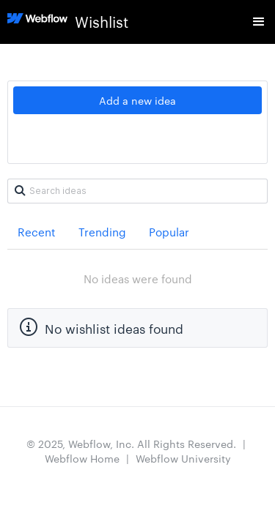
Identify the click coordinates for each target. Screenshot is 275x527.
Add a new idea (137, 100)
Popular (169, 231)
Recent (37, 231)
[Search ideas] (137, 191)
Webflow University (183, 458)
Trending (102, 231)
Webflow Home (82, 458)
